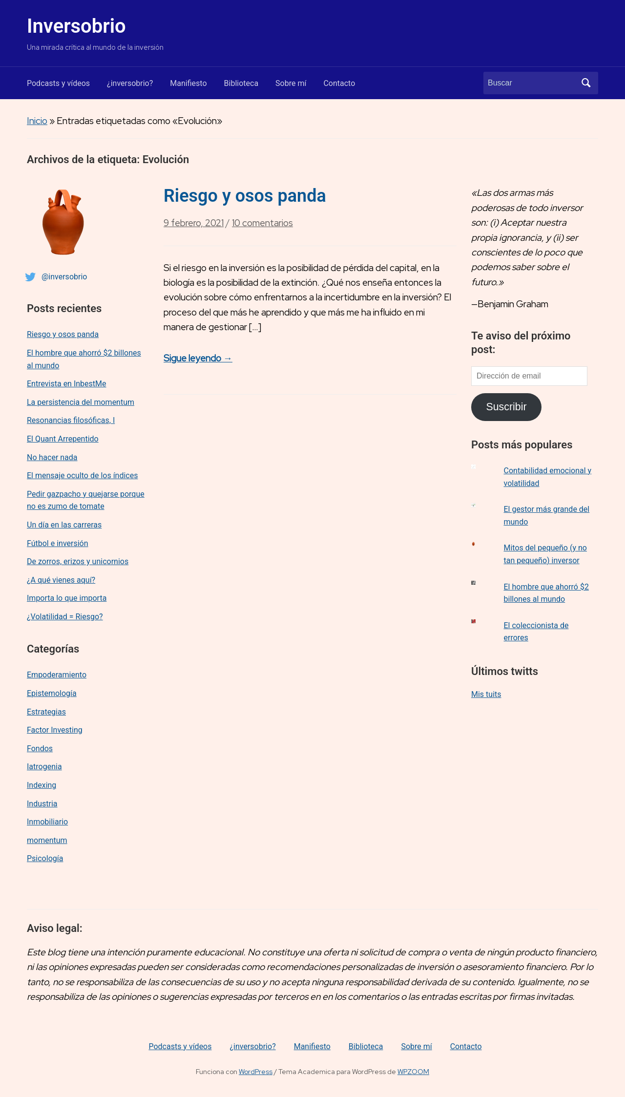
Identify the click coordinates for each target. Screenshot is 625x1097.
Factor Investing (55, 730)
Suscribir (506, 407)
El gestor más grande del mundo (547, 516)
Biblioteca (241, 83)
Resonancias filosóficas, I (71, 420)
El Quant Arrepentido (63, 438)
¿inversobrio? (130, 83)
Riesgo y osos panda (63, 334)
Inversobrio (76, 26)
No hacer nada (52, 457)
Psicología (45, 858)
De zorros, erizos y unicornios (77, 561)
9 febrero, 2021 (194, 223)
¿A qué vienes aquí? (61, 580)
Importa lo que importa (66, 598)
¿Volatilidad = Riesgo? (65, 616)
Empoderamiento (56, 674)
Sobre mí (290, 83)
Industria (42, 803)
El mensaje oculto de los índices (82, 475)
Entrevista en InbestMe (66, 383)
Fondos (40, 748)
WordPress (255, 1071)
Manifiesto (188, 83)
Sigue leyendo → (198, 358)
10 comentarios (262, 226)
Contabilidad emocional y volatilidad (548, 477)
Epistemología (52, 693)
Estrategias (46, 712)
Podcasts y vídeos (58, 83)
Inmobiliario (47, 821)
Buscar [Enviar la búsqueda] (586, 83)
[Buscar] (532, 83)
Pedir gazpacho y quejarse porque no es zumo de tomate (86, 500)
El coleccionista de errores (536, 632)
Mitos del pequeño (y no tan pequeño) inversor (545, 554)
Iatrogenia (44, 766)
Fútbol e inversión (57, 543)
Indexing (41, 785)
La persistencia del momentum (80, 402)
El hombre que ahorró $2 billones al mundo (84, 359)
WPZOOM (413, 1071)
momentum (47, 840)
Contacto (339, 83)
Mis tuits (486, 694)
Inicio (37, 121)
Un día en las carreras (64, 524)
